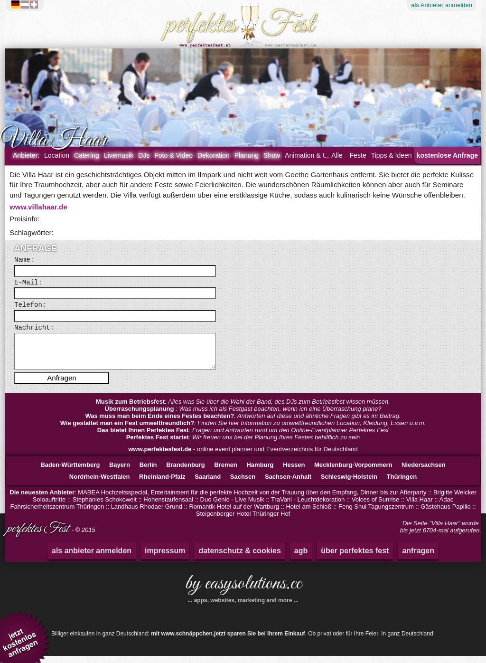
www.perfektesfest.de (159, 456)
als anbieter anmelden (91, 558)
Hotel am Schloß (308, 513)
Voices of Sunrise (375, 506)
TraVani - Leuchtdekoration (308, 506)
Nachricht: (34, 328)
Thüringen (402, 483)
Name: (24, 260)
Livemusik (118, 155)
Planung (246, 155)
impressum (165, 558)
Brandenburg (185, 471)
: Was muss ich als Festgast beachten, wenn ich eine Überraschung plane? (243, 415)
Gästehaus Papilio (446, 513)
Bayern (119, 471)
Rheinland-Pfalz (162, 483)
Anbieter (441, 5)
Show (271, 155)
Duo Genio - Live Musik (232, 506)
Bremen (225, 471)
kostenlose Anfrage (447, 155)
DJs (144, 155)
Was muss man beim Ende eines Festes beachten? (159, 422)
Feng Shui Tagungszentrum (376, 513)
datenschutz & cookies (239, 558)
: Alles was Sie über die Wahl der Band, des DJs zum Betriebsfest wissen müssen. (243, 408)
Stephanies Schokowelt (105, 506)
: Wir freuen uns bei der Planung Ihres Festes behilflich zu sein (243, 444)
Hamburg (259, 471)
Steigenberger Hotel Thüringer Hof (243, 520)
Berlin (148, 471)
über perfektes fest (355, 558)
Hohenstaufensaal (168, 506)
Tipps (391, 155)
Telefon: (30, 305)
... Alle (334, 155)
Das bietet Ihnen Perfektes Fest (143, 437)
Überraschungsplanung (140, 415)
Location (56, 155)
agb (301, 558)
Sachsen (242, 483)
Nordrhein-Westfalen (99, 483)
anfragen (418, 558)
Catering (86, 155)
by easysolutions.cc (243, 594)
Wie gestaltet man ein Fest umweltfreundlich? (127, 430)
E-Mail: (28, 282)
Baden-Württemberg (70, 471)
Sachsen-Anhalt (288, 483)
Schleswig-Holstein (349, 483)
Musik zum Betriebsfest (130, 408)
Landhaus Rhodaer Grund (146, 513)
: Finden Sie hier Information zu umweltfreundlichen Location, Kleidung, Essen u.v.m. (243, 430)
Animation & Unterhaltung (323, 155)
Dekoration (213, 155)
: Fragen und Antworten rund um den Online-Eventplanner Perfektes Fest (243, 437)
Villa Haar (419, 506)
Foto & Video (173, 155)
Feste (358, 155)
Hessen (294, 471)
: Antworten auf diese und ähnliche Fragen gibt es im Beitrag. (243, 422)
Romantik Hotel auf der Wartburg (234, 513)
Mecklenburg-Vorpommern (353, 471)
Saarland (208, 483)
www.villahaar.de (38, 207)
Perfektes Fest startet (157, 444)
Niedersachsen (424, 471)
